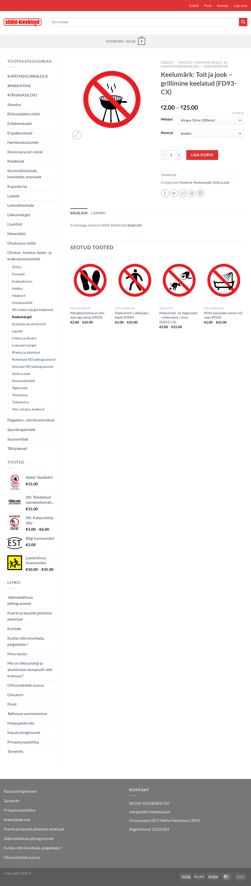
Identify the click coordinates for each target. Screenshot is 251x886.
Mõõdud (166, 119)
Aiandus (14, 104)
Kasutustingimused (23, 732)
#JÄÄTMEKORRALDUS (27, 76)
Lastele (13, 195)
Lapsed (17, 331)
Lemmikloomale (20, 205)
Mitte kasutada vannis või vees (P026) (223, 315)
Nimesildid (16, 233)
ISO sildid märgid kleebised (32, 310)
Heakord (18, 295)
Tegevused (19, 388)
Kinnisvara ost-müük (25, 151)
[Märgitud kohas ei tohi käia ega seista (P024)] (90, 280)
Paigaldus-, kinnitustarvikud (30, 420)
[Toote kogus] (171, 155)
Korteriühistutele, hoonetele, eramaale (24, 173)
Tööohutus (20, 395)
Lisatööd (14, 224)
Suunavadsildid (23, 381)
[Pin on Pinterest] (192, 193)
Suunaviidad (17, 439)
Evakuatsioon (22, 281)
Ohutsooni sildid (21, 243)
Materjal (167, 133)
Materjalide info (20, 723)
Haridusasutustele (22, 142)
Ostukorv (15, 694)
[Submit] (243, 22)
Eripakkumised (19, 133)
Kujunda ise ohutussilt (29, 324)
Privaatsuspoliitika (23, 742)
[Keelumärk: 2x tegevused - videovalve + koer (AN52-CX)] (179, 280)
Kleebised (15, 161)
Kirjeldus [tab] (79, 213)
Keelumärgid (22, 317)
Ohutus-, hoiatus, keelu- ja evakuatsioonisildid (29, 255)
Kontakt (222, 6)
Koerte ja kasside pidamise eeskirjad (29, 616)
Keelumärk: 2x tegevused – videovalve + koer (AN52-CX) (178, 317)
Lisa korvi (202, 155)
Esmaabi (18, 274)
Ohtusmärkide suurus (25, 685)
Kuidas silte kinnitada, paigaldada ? (25, 641)
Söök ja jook (21, 373)
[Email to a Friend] (183, 193)
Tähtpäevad (17, 448)
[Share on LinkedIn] (201, 193)
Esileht (194, 6)
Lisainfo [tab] (98, 213)
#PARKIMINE (19, 85)
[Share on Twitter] (174, 193)
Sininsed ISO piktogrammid (32, 366)
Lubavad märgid (24, 345)
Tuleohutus (20, 402)
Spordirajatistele (21, 429)
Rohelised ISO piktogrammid (33, 359)
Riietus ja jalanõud (26, 352)
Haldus (17, 288)
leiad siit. (135, 225)
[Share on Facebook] (165, 193)
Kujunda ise (17, 186)
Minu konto (17, 653)
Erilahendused (19, 123)
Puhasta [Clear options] (238, 113)
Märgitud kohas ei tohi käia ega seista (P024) (87, 315)
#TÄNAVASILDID (22, 95)
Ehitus (17, 267)
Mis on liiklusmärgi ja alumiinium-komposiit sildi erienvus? (29, 669)
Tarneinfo (15, 751)
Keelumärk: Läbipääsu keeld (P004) (132, 315)
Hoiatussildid (22, 302)
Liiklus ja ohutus (24, 338)
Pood (207, 6)
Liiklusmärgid (18, 214)
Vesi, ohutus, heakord (28, 409)
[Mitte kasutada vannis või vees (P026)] (224, 280)
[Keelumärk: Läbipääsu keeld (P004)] (135, 280)
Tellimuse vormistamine (27, 713)
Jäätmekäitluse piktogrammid (20, 600)
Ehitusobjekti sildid (23, 113)
